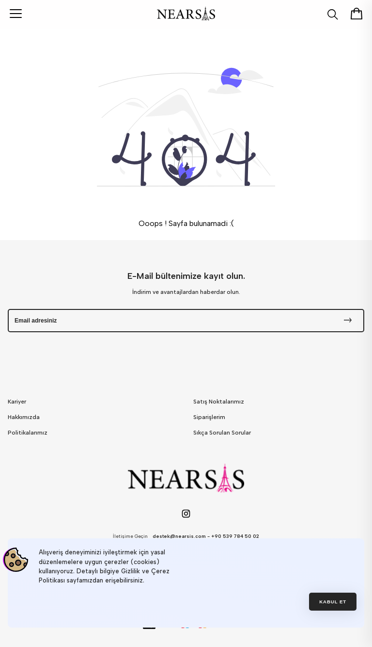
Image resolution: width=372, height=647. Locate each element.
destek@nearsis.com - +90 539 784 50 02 (206, 536)
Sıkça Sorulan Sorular (222, 432)
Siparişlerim (209, 417)
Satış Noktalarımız (218, 401)
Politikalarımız (27, 432)
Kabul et (332, 601)
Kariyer (17, 401)
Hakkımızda (24, 417)
